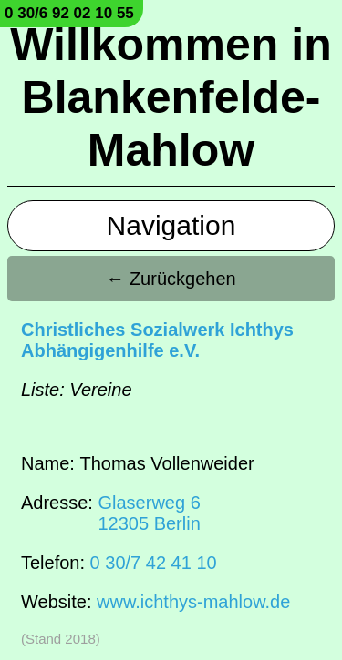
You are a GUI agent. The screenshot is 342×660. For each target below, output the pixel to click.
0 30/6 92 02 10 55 (69, 13)
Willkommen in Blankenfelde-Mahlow (170, 97)
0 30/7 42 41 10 (153, 563)
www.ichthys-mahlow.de (193, 602)
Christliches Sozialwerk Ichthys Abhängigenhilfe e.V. (157, 340)
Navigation (171, 225)
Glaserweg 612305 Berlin (149, 512)
